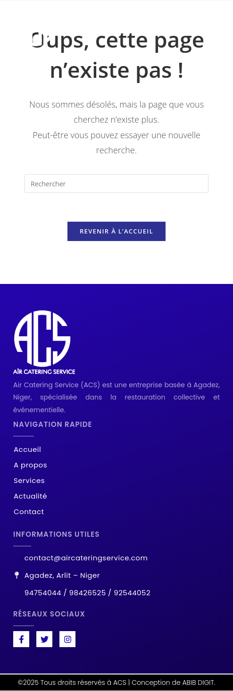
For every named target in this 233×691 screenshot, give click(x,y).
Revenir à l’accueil (116, 231)
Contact (29, 512)
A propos (30, 465)
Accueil (27, 450)
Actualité (30, 496)
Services (29, 481)
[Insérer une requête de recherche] (116, 183)
